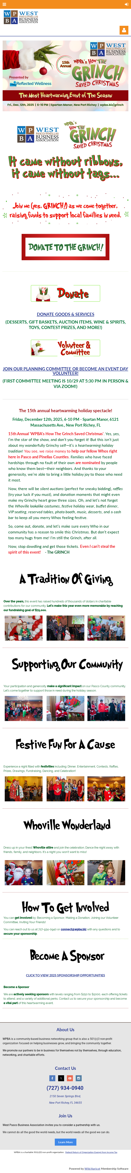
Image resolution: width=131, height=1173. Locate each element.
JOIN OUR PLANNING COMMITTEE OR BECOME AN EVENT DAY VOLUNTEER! (65, 371)
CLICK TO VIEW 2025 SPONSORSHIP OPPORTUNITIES (65, 975)
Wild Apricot (92, 1168)
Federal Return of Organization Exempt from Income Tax (91, 1152)
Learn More (65, 1142)
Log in (124, 30)
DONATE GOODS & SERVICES (65, 314)
